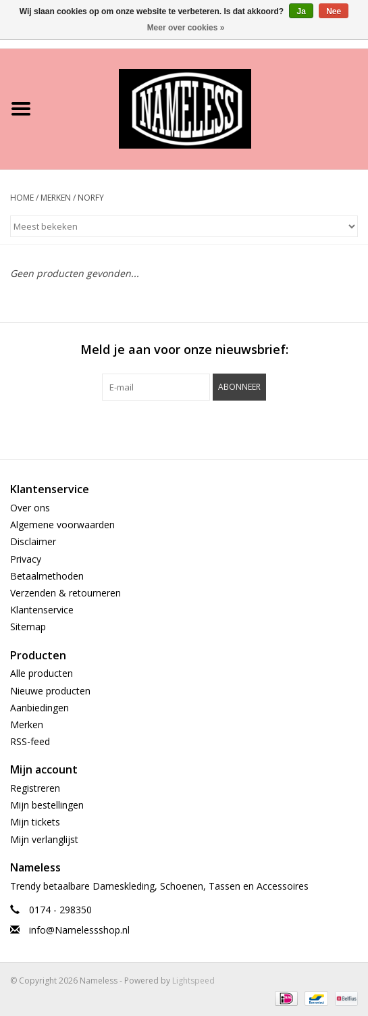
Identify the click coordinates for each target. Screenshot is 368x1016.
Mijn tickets (35, 821)
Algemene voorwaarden (62, 524)
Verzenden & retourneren (65, 592)
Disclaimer (33, 541)
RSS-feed (30, 741)
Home (22, 197)
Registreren (35, 788)
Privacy (25, 559)
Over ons (30, 507)
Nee (333, 11)
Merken (56, 197)
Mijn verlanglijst (44, 839)
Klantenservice (42, 609)
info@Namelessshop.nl (79, 929)
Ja (300, 11)
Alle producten (41, 673)
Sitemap (28, 626)
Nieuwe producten (50, 690)
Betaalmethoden (47, 575)
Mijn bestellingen (47, 804)
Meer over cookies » (186, 27)
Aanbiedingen (39, 707)
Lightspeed (193, 980)
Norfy (91, 197)
